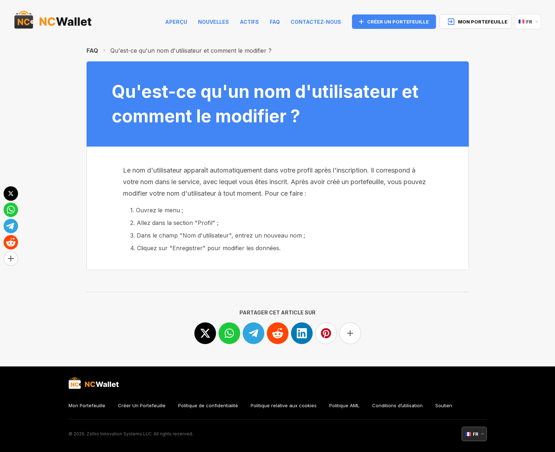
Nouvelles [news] (213, 22)
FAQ (92, 50)
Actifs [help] (249, 22)
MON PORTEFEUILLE (477, 21)
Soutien (443, 405)
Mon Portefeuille (87, 405)
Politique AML (344, 405)
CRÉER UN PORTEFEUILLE (394, 22)
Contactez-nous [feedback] (316, 22)
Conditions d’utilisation (397, 405)
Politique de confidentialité (208, 405)
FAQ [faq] (275, 22)
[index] (53, 21)
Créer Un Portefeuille (142, 405)
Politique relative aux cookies (284, 405)
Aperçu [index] (176, 22)
